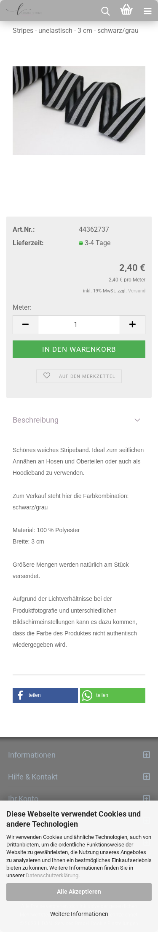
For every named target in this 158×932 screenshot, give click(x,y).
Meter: (22, 307)
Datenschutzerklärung (52, 875)
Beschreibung (36, 419)
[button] (45, 695)
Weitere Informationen (79, 914)
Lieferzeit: (28, 243)
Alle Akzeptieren (79, 891)
